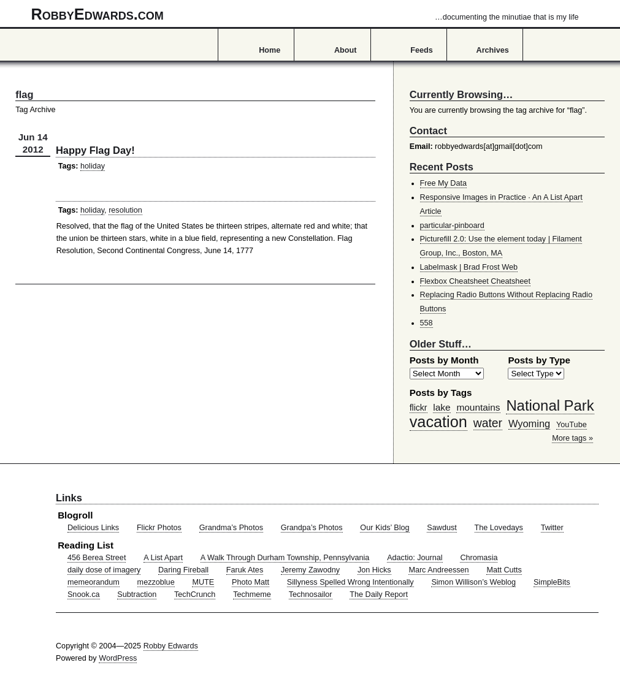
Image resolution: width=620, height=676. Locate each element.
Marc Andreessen (438, 570)
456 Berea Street (96, 557)
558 (426, 323)
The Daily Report (379, 594)
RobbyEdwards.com (305, 14)
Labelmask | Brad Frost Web (469, 267)
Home (269, 50)
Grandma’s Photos (231, 527)
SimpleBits (552, 582)
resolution (125, 210)
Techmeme (252, 594)
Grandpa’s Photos (312, 527)
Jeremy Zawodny (310, 570)
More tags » (572, 438)
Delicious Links (93, 527)
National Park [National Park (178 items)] (550, 405)
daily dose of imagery (103, 570)
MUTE (203, 582)
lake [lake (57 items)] (441, 407)
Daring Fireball (183, 570)
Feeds (421, 50)
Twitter (552, 527)
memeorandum (93, 582)
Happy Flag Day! (95, 150)
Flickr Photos (159, 527)
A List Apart (163, 557)
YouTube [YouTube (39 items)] (571, 424)
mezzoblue (156, 582)
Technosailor (310, 594)
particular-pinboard (452, 225)
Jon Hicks (374, 570)
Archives (492, 50)
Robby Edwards (171, 646)
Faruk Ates (244, 570)
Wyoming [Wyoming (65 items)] (529, 423)
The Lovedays (499, 527)
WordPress (118, 658)
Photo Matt (250, 582)
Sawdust (441, 527)
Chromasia (478, 557)
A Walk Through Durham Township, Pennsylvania (285, 557)
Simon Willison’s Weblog (473, 582)
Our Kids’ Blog (384, 527)
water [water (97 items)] (487, 423)
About (345, 50)
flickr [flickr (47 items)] (418, 407)
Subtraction (136, 594)
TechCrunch (194, 594)
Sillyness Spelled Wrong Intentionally (350, 582)
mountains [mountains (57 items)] (478, 407)
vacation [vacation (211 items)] (438, 421)
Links (69, 497)
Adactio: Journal (415, 557)
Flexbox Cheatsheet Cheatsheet (475, 281)
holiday (92, 166)
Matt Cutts (504, 570)
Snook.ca (83, 594)
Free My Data (443, 183)
